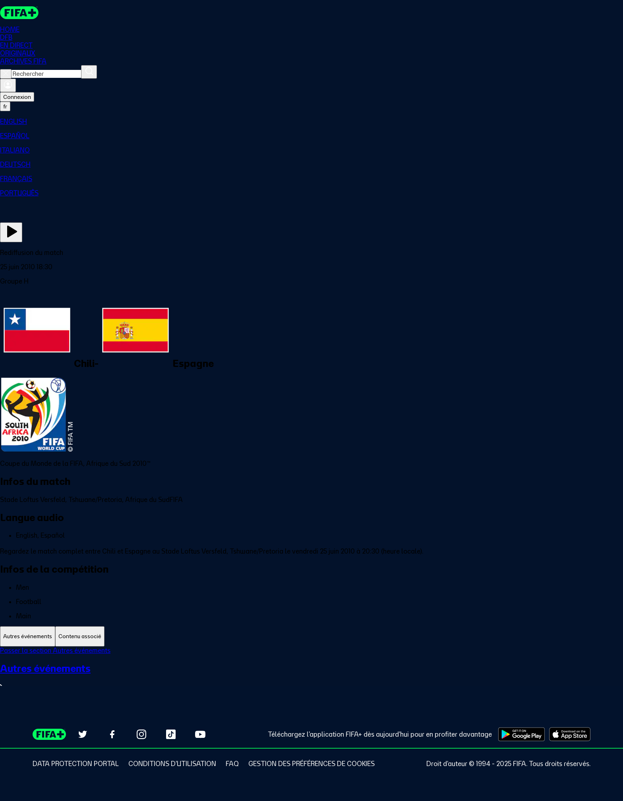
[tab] (27, 636)
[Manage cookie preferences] (311, 764)
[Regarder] (11, 232)
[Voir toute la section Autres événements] (311, 676)
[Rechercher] (89, 72)
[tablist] (311, 636)
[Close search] (6, 74)
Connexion (17, 96)
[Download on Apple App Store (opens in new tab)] (569, 734)
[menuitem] (311, 121)
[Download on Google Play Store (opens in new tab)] (521, 734)
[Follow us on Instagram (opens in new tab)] (141, 734)
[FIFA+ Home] (19, 12)
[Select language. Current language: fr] (5, 106)
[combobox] (46, 74)
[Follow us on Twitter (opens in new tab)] (82, 734)
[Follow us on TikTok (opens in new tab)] (171, 734)
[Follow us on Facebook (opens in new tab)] (112, 734)
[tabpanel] (311, 673)
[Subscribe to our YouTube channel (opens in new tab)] (200, 734)
